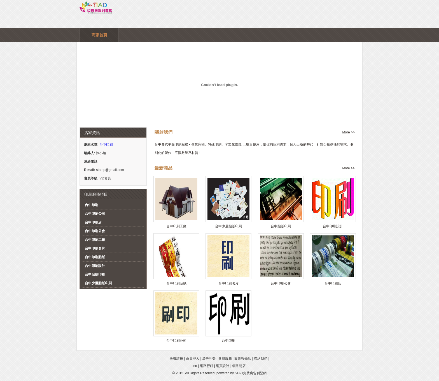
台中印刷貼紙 (95, 257)
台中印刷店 (93, 222)
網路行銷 (206, 366)
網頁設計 (222, 366)
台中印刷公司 (95, 214)
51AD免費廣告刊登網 (251, 373)
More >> (348, 132)
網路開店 (239, 366)
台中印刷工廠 (95, 240)
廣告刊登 (209, 359)
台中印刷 (106, 145)
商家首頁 (99, 35)
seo (194, 366)
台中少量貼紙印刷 (98, 283)
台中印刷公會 (95, 231)
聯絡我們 (260, 359)
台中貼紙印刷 (95, 274)
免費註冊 (176, 359)
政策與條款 (242, 359)
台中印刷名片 (95, 248)
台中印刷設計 (95, 266)
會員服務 (225, 359)
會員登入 (192, 359)
